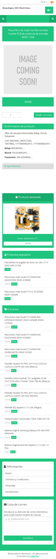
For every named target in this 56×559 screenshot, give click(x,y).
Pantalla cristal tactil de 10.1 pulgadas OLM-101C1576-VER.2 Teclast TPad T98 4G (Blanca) (27, 380)
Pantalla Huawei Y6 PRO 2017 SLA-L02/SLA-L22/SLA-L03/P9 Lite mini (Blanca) (25, 365)
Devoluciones (12, 491)
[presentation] (24, 529)
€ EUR (44, 2)
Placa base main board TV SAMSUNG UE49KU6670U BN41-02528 (22, 351)
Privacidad (10, 485)
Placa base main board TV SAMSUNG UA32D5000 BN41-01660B (22, 278)
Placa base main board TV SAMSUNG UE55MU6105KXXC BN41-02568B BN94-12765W (24, 320)
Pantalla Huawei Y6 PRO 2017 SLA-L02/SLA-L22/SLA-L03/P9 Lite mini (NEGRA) (25, 394)
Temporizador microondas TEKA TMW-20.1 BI (26, 418)
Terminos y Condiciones (17, 479)
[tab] (28, 126)
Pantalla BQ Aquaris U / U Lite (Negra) (22, 407)
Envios (8, 473)
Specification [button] (12, 166)
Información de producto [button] (19, 126)
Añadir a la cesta (44, 115)
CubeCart (34, 556)
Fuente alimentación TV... (28, 238)
